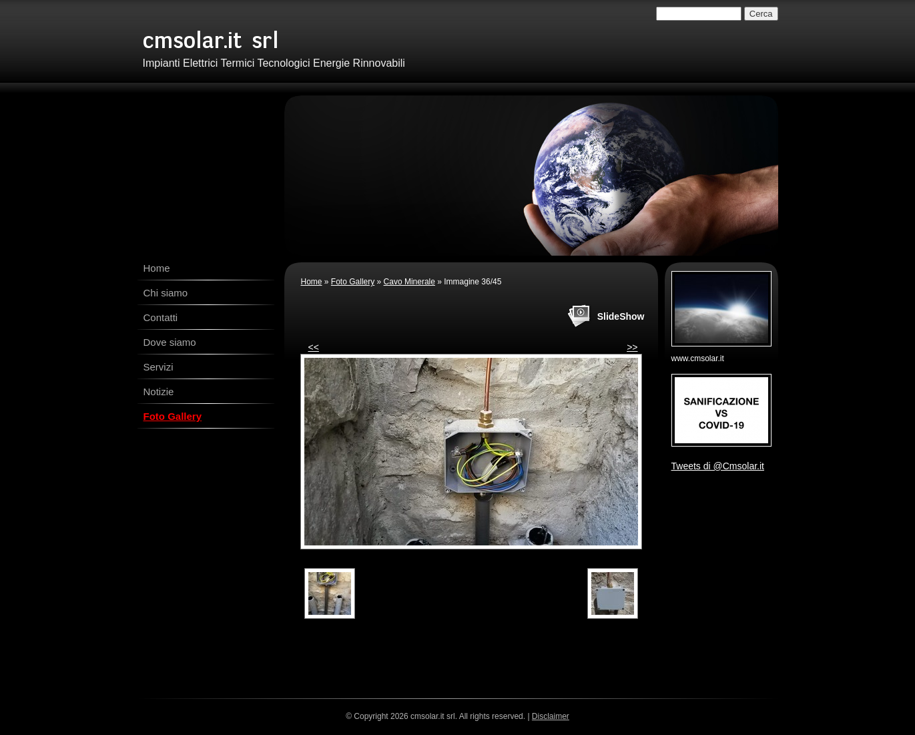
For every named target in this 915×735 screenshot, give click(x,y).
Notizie (158, 391)
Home (156, 268)
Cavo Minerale (409, 281)
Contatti (160, 317)
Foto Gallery (172, 416)
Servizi (158, 367)
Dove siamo (169, 342)
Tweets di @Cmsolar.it (717, 466)
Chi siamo (165, 292)
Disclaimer (550, 716)
